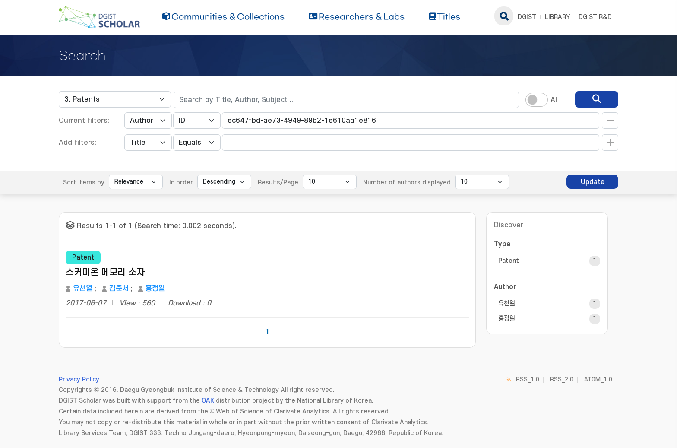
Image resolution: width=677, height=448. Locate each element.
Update (592, 182)
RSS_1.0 (527, 379)
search (503, 15)
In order (181, 182)
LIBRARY (557, 17)
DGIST (527, 17)
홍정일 (155, 288)
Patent (508, 260)
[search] (596, 99)
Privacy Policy (79, 379)
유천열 (82, 288)
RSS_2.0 (561, 379)
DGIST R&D (595, 17)
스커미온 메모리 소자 (105, 272)
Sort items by (83, 182)
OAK (208, 400)
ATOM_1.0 (598, 379)
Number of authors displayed (407, 182)
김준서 (119, 288)
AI (553, 100)
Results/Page (278, 182)
